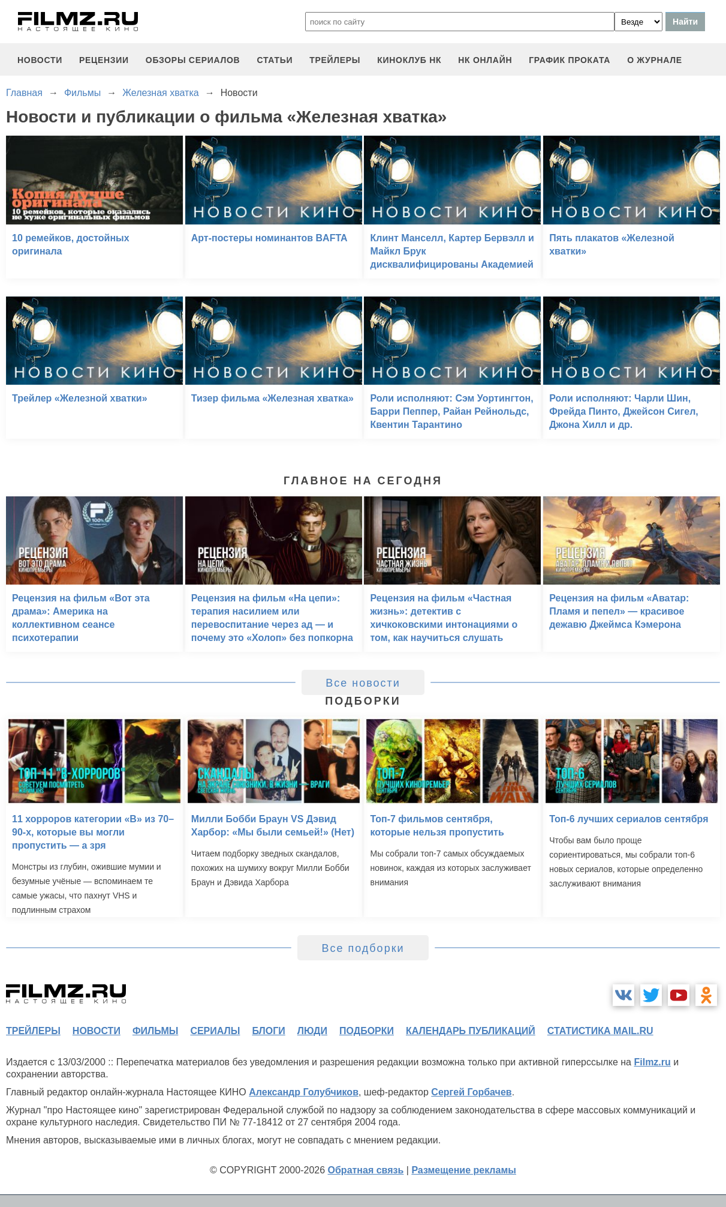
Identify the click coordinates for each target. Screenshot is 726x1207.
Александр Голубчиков (304, 1092)
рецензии (104, 60)
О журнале (654, 60)
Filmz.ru (652, 1062)
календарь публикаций (470, 1031)
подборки (366, 1031)
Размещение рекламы (463, 1170)
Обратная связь (366, 1170)
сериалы (215, 1031)
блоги (268, 1031)
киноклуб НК (409, 60)
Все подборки (362, 948)
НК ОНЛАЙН (485, 60)
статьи (275, 60)
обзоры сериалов (193, 60)
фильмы (155, 1031)
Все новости (363, 683)
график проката (569, 60)
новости (39, 60)
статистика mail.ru (600, 1031)
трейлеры (334, 60)
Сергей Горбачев (471, 1092)
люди (312, 1031)
